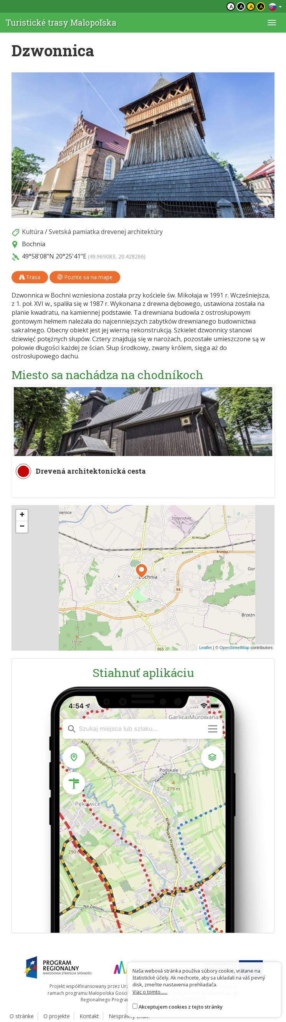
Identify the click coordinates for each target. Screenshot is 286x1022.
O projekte (56, 1016)
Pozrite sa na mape (84, 277)
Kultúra (32, 231)
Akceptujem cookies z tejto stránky (181, 1006)
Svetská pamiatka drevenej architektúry (106, 231)
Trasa (29, 277)
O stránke (22, 1016)
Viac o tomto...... (149, 991)
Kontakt (89, 1016)
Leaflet (205, 647)
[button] (141, 571)
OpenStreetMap (235, 647)
